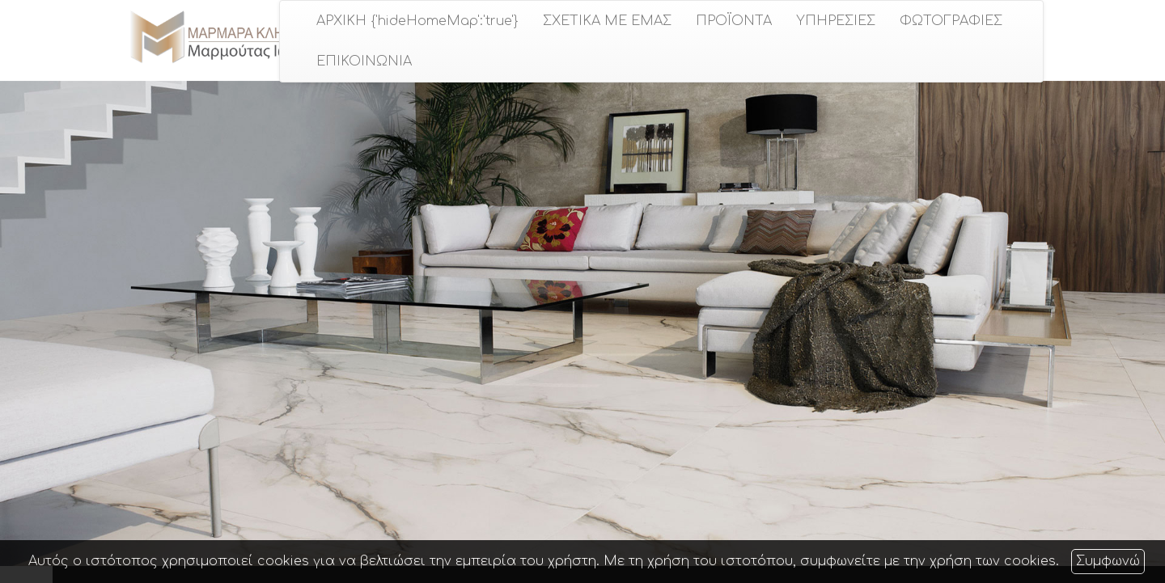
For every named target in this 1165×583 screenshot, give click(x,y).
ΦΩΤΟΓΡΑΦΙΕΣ (951, 21)
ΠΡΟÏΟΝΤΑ (734, 21)
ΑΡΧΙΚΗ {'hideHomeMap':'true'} (417, 21)
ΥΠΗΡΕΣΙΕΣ (835, 21)
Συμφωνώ (1108, 561)
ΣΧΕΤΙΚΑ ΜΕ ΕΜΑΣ (607, 21)
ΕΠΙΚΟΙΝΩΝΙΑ (364, 61)
